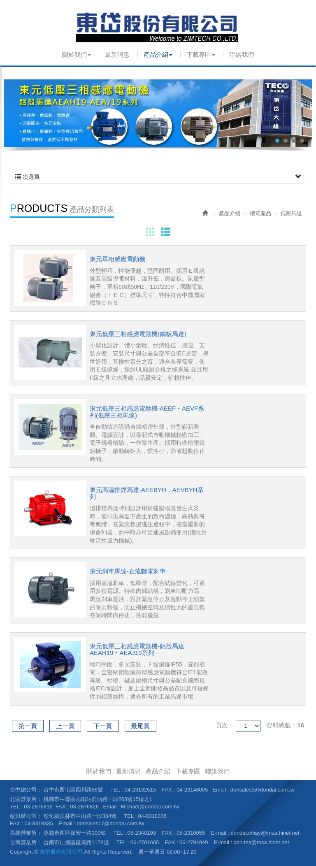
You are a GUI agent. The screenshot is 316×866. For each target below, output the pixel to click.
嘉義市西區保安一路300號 (75, 833)
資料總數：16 (285, 725)
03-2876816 (38, 806)
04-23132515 (140, 790)
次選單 (158, 177)
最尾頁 (140, 725)
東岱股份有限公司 (158, 26)
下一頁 (102, 725)
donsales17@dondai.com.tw (110, 823)
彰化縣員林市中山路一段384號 (80, 816)
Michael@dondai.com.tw (150, 806)
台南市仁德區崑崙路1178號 (76, 842)
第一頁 (28, 725)
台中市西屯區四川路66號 (73, 790)
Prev (14, 113)
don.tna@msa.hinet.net (261, 842)
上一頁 (65, 725)
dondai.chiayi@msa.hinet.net (264, 833)
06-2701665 (144, 842)
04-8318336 (152, 816)
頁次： (225, 725)
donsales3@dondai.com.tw (262, 790)
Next (301, 113)
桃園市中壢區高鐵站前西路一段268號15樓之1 (98, 799)
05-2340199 (142, 833)
